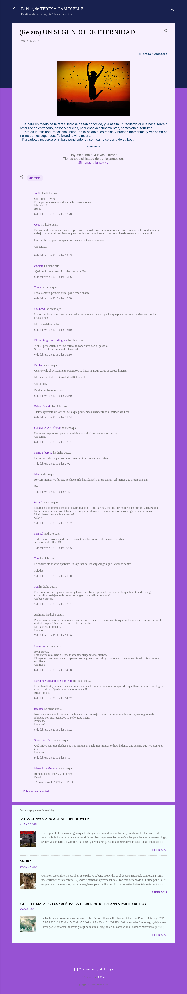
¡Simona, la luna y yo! (93, 162)
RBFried (101, 977)
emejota (38, 265)
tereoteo (39, 708)
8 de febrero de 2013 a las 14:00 (53, 670)
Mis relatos (35, 178)
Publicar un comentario (36, 791)
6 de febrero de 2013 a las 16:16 (53, 354)
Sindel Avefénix (44, 740)
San (36, 586)
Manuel (38, 533)
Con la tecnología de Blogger (93, 969)
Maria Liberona (43, 452)
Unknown (40, 308)
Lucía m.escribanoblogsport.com (53, 680)
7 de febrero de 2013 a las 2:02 (52, 463)
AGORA (26, 861)
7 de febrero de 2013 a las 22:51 (53, 604)
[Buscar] (172, 10)
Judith (37, 193)
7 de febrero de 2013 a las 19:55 (53, 547)
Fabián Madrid (42, 406)
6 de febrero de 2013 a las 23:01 (53, 442)
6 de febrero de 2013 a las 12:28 (53, 214)
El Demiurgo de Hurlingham (51, 340)
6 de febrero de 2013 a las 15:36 (53, 276)
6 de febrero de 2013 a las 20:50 (53, 395)
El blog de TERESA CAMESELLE (52, 8)
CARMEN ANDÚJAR (47, 427)
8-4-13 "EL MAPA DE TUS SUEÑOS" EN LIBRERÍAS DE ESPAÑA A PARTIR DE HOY (83, 904)
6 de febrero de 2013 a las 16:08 (53, 298)
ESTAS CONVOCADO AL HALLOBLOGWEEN (55, 819)
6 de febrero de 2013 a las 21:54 (53, 417)
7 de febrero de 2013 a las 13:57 (53, 523)
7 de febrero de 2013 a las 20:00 (53, 576)
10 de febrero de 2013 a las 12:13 (53, 782)
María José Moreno (45, 768)
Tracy (37, 287)
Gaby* (38, 502)
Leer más (159, 850)
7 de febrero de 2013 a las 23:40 (53, 635)
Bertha (38, 365)
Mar (36, 474)
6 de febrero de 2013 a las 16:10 (53, 329)
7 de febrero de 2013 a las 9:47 (52, 491)
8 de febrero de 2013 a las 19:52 (53, 729)
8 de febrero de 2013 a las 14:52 (53, 698)
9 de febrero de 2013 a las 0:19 (52, 757)
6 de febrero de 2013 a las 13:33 (53, 255)
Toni (36, 558)
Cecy (37, 224)
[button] (165, 31)
